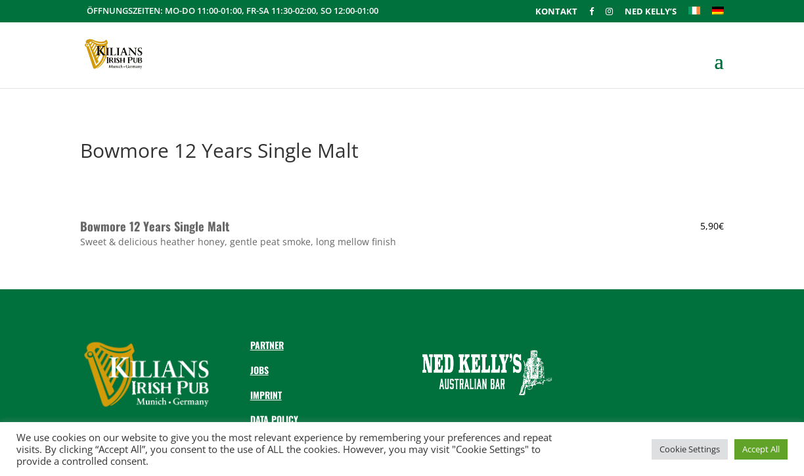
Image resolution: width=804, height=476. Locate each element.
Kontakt (556, 12)
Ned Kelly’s (651, 12)
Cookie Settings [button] (689, 449)
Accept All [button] (761, 449)
